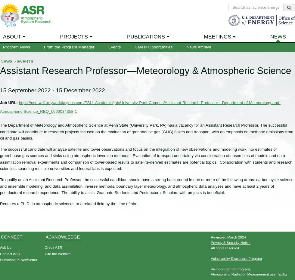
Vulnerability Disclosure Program (236, 258)
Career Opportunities (153, 47)
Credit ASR (53, 247)
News (278, 37)
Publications (146, 37)
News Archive (198, 47)
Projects (74, 37)
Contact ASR (10, 254)
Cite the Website (58, 254)
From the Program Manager (69, 47)
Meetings (217, 37)
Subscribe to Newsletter (18, 260)
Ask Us (5, 247)
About (12, 37)
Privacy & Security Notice (230, 243)
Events (114, 47)
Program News (16, 47)
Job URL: (9, 102)
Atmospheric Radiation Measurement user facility (249, 274)
